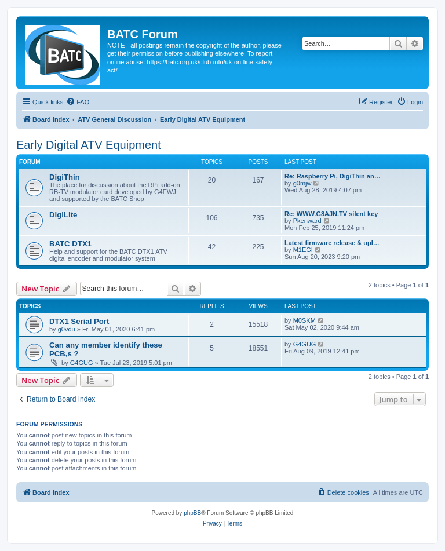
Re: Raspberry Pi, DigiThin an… (332, 176)
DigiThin (64, 177)
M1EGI (303, 249)
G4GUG (81, 362)
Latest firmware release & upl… (332, 242)
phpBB (192, 513)
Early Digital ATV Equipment (88, 144)
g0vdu (66, 329)
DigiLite (63, 214)
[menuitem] (77, 102)
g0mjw (302, 183)
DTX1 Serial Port (79, 321)
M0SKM (304, 320)
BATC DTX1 (70, 243)
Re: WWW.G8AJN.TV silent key (331, 213)
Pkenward (307, 220)
